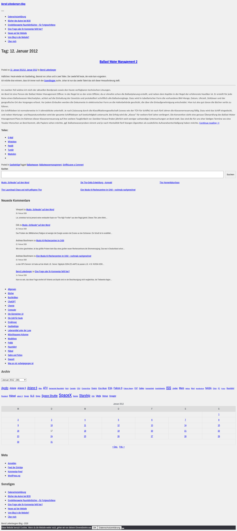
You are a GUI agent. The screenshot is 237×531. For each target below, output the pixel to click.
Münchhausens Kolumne (18, 335)
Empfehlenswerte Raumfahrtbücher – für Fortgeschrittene (31, 25)
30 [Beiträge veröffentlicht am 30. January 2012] (18, 442)
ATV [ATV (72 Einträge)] (45, 388)
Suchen (4, 169)
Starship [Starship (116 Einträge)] (84, 395)
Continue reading (209, 122)
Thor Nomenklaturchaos (170, 183)
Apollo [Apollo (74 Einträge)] (4, 388)
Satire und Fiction (15, 355)
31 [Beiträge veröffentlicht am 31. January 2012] (52, 442)
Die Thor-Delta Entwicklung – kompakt (96, 183)
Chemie (11, 306)
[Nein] (123, 528)
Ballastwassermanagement (50, 165)
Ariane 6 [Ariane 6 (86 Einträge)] (32, 388)
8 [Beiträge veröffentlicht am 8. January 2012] (218, 420)
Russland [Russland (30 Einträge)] (4, 396)
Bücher (11, 293)
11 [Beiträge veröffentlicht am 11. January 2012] (85, 425)
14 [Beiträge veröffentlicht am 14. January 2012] (185, 425)
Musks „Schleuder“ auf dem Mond (15, 183)
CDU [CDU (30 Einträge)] (78, 388)
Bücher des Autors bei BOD (19, 21)
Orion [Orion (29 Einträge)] (215, 388)
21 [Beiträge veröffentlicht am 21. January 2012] (185, 431)
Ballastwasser (32, 165)
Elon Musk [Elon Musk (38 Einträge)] (102, 388)
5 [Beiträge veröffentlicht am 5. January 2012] (118, 420)
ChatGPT (12, 302)
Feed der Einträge (15, 467)
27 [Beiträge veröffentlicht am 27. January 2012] (152, 436)
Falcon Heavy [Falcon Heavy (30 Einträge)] (128, 388)
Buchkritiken (13, 297)
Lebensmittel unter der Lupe (19, 330)
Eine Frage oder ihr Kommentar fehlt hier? (25, 29)
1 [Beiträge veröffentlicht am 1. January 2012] (218, 414)
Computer (12, 310)
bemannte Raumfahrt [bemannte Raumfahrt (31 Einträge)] (56, 388)
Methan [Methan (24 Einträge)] (187, 388)
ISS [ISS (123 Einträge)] (168, 387)
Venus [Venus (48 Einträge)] (105, 396)
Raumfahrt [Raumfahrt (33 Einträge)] (230, 388)
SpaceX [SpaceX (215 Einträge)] (65, 395)
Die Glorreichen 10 (15, 314)
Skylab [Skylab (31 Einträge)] (26, 396)
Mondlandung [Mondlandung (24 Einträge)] (200, 388)
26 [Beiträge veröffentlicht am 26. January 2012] (119, 436)
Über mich (12, 41)
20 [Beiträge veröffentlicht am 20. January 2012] (152, 431)
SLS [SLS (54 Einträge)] (32, 395)
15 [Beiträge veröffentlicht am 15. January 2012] (219, 425)
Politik (10, 343)
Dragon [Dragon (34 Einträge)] (94, 388)
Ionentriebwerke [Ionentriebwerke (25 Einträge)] (160, 388)
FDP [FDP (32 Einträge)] (136, 388)
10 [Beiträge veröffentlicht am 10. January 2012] (52, 425)
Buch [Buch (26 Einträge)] (66, 388)
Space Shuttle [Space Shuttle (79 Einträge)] (50, 396)
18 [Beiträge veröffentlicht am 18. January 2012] (85, 431)
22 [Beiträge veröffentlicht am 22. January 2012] (219, 431)
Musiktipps (12, 339)
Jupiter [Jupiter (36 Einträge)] (175, 388)
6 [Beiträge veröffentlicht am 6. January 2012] (151, 420)
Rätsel (10, 351)
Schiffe (65, 165)
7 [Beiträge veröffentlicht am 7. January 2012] (185, 420)
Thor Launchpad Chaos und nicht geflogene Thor (21, 190)
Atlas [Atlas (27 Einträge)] (40, 388)
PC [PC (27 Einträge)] (219, 388)
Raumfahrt (12, 347)
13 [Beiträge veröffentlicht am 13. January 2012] (152, 425)
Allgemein (12, 289)
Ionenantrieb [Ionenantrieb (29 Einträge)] (149, 388)
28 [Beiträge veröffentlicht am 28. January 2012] (185, 436)
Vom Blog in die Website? (18, 37)
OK (94, 527)
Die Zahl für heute (15, 318)
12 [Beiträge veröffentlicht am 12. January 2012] (119, 425)
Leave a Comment (75, 165)
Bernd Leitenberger (48, 70)
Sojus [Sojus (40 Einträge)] (38, 396)
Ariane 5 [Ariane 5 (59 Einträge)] (21, 388)
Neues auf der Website (17, 33)
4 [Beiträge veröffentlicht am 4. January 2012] (85, 420)
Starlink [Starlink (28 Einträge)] (75, 396)
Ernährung (12, 322)
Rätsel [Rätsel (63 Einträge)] (12, 395)
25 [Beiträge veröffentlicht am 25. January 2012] (85, 436)
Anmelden (12, 463)
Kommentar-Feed (15, 472)
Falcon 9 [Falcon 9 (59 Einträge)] (118, 388)
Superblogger (50, 81)
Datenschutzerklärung (17, 17)
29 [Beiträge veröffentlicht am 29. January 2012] (219, 436)
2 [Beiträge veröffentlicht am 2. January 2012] (18, 420)
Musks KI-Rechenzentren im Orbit (50, 240)
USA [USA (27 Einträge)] (93, 396)
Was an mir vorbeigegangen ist (20, 363)
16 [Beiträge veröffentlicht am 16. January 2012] (18, 431)
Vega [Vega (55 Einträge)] (98, 395)
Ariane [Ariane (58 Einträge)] (13, 388)
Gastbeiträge (15, 165)
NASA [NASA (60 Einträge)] (208, 388)
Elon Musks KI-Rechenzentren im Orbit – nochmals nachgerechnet (107, 190)
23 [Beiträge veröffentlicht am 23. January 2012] (18, 436)
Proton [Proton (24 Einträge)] (223, 388)
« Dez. (115, 447)
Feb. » (122, 447)
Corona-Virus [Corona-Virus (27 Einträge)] (86, 388)
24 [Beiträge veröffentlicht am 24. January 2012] (52, 436)
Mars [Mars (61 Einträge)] (181, 388)
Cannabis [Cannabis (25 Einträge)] (73, 388)
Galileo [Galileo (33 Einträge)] (141, 388)
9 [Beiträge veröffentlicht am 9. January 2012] (18, 425)
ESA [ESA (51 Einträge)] (110, 388)
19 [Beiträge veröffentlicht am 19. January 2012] (119, 431)
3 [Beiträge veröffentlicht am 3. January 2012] (51, 420)
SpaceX (11, 359)
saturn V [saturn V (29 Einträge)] (20, 396)
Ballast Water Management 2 (118, 61)
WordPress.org (14, 476)
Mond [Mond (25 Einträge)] (193, 388)
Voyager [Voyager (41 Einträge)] (112, 396)
